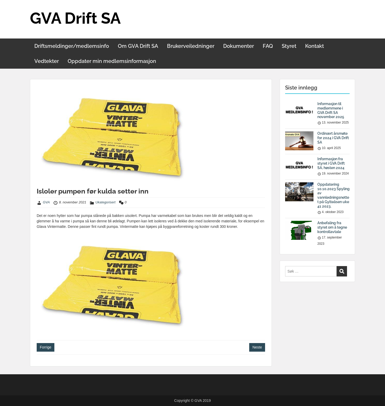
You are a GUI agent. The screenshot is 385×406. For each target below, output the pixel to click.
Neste (257, 347)
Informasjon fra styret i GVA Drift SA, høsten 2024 (331, 163)
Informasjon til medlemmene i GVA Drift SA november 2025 (330, 110)
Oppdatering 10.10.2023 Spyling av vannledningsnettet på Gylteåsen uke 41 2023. (333, 195)
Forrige (45, 347)
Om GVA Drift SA (138, 46)
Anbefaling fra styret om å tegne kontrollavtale (332, 227)
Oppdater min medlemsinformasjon (112, 61)
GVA (46, 202)
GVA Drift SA (75, 18)
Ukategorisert (105, 202)
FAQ (268, 46)
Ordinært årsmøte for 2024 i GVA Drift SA (333, 137)
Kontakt (314, 46)
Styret (289, 46)
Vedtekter (46, 61)
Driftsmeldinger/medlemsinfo (71, 46)
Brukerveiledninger (190, 46)
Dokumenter (238, 46)
